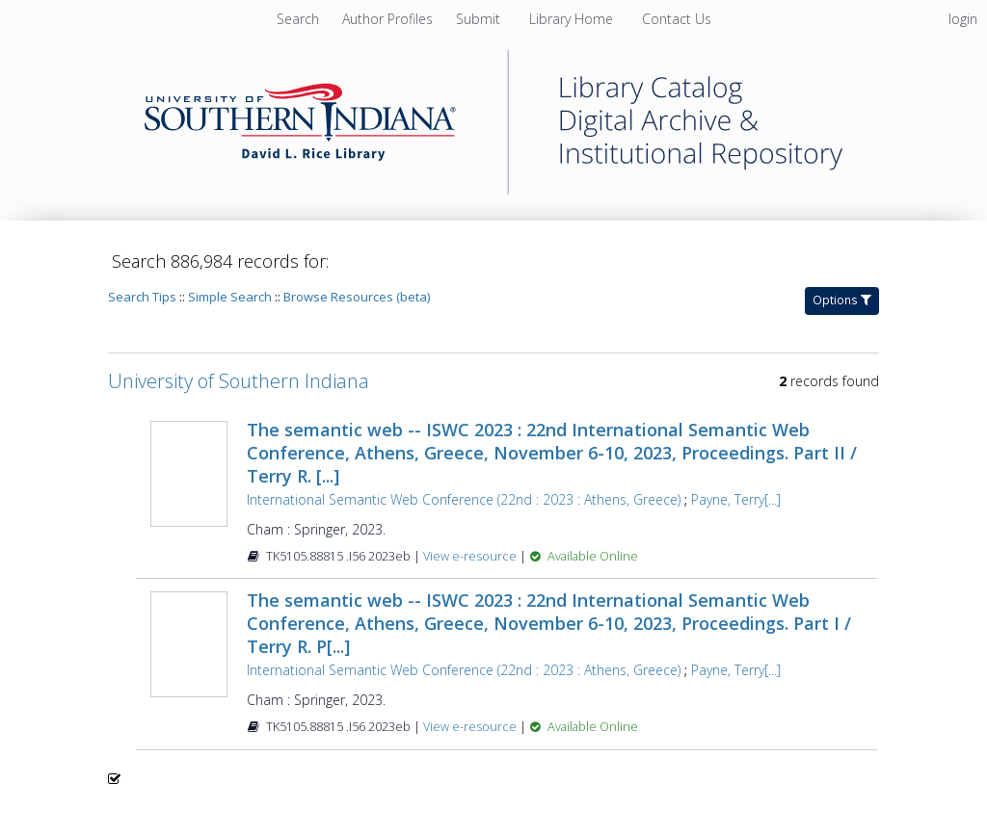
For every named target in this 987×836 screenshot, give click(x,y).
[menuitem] (389, 19)
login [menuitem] (962, 19)
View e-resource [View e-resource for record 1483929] (471, 556)
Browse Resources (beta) (356, 296)
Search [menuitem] (298, 19)
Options (842, 300)
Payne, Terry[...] (736, 499)
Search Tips (142, 296)
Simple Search (230, 296)
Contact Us (676, 19)
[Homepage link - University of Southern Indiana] (493, 189)
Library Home (573, 19)
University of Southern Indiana (238, 381)
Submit (480, 19)
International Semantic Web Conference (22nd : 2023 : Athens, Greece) (463, 499)
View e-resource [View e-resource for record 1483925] (471, 726)
